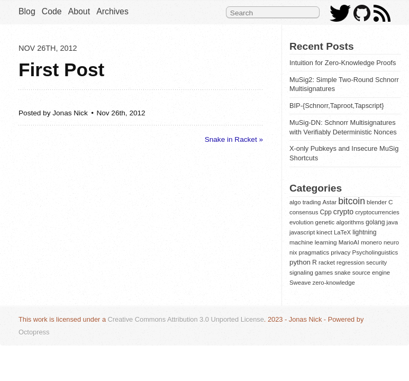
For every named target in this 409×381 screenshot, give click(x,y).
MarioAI (349, 242)
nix (293, 252)
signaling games (311, 272)
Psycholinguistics (375, 252)
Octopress (34, 332)
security (376, 262)
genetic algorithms (339, 222)
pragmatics (314, 252)
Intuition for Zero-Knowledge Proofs (342, 63)
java (392, 222)
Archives (112, 11)
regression (351, 262)
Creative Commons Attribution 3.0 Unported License (186, 319)
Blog (27, 11)
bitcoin (351, 201)
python (300, 262)
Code (52, 11)
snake (342, 272)
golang (375, 222)
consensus (303, 212)
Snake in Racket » (234, 139)
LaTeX (342, 232)
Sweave (300, 282)
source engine (371, 272)
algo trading (305, 202)
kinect (324, 232)
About (79, 11)
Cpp (325, 212)
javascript (302, 232)
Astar (330, 202)
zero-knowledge (334, 282)
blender (377, 202)
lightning (364, 232)
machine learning (313, 242)
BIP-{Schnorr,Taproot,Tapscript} (336, 106)
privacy (340, 252)
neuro (391, 242)
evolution (301, 222)
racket (327, 262)
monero (371, 242)
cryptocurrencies (377, 212)
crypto (343, 211)
